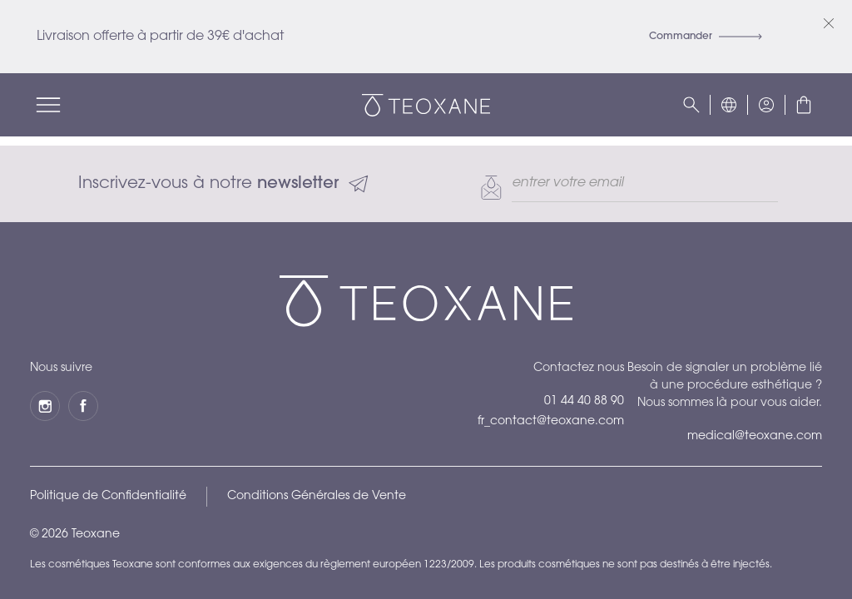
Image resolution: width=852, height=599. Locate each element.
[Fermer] (829, 23)
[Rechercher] (691, 105)
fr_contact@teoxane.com (551, 422)
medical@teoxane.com (754, 437)
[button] (729, 105)
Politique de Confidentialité (108, 496)
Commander (705, 37)
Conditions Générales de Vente (316, 496)
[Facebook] (83, 406)
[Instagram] (45, 406)
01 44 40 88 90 (584, 402)
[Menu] (48, 105)
